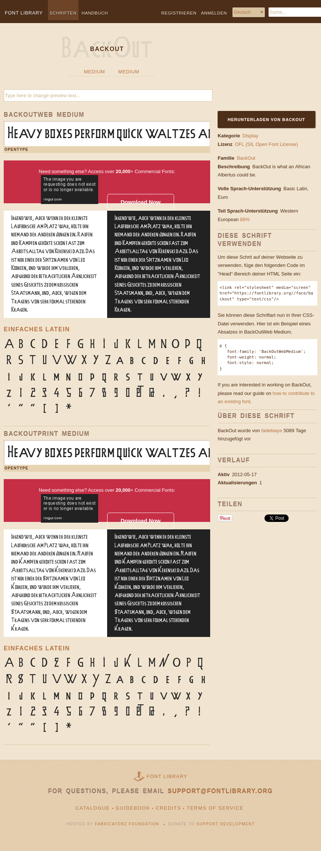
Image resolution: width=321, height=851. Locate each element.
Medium (94, 71)
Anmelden (214, 12)
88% (245, 219)
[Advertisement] (263, 71)
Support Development (225, 824)
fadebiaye (271, 430)
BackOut (246, 158)
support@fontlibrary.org (220, 791)
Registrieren (179, 12)
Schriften (63, 12)
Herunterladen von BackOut (266, 119)
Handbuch (94, 12)
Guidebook (133, 808)
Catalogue (93, 808)
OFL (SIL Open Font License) (266, 144)
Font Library (167, 776)
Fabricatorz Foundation (127, 824)
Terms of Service (215, 808)
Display (251, 135)
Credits (168, 808)
